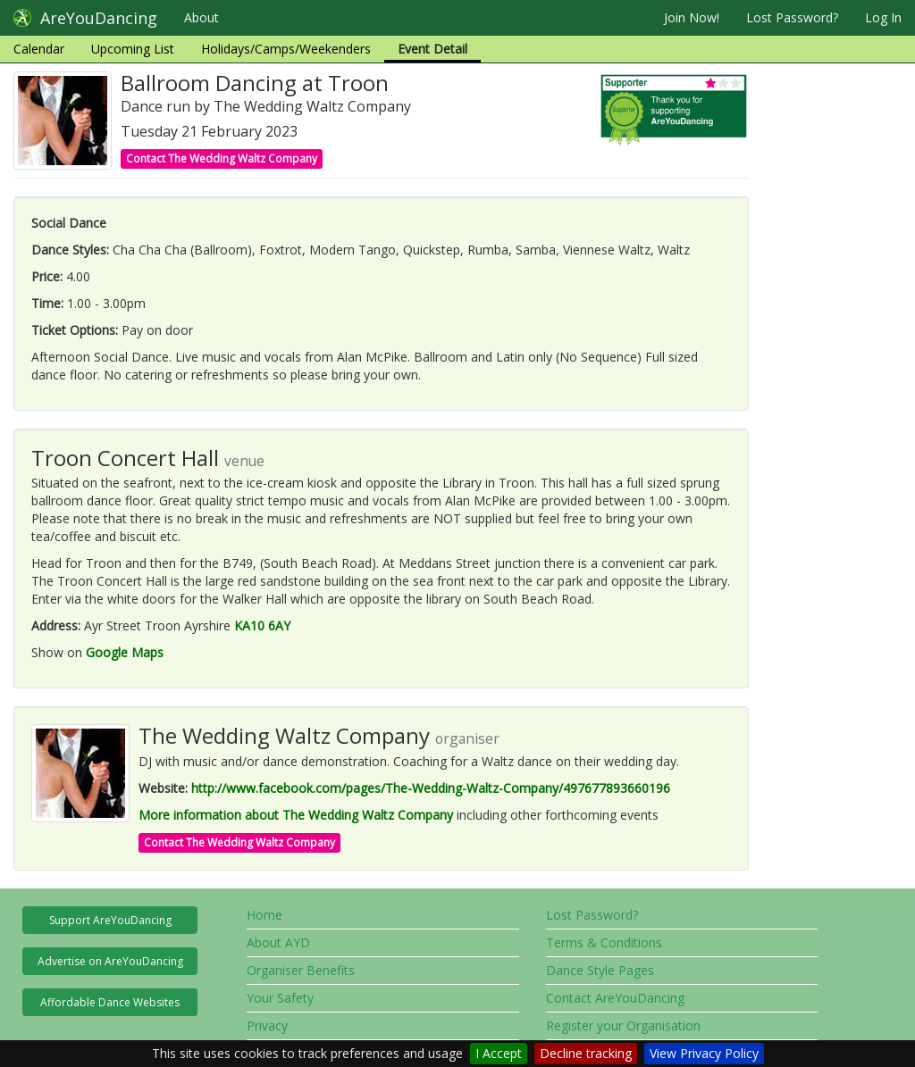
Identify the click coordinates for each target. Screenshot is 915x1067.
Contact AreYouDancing (615, 997)
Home (264, 914)
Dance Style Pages (600, 970)
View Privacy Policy (704, 1053)
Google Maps (125, 652)
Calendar (38, 48)
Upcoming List (132, 48)
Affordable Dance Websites (110, 1002)
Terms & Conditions (604, 942)
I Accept (498, 1053)
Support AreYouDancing (110, 920)
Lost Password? (792, 17)
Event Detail (432, 48)
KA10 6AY (262, 625)
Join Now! (691, 17)
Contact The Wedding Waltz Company (221, 158)
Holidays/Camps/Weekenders (286, 48)
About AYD (278, 942)
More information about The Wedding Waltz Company (296, 814)
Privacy (267, 1025)
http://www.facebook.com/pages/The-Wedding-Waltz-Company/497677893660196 (430, 787)
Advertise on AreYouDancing (110, 961)
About (201, 17)
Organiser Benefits (301, 970)
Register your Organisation (623, 1025)
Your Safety (280, 997)
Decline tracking (586, 1053)
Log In (883, 17)
